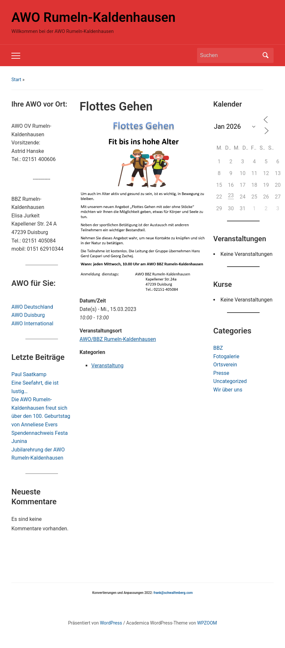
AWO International (32, 323)
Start (16, 79)
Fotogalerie (226, 356)
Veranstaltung (107, 365)
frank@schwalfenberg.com (172, 593)
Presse (221, 373)
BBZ (218, 348)
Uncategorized (230, 381)
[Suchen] (229, 55)
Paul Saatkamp (28, 374)
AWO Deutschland (32, 307)
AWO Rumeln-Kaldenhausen (93, 17)
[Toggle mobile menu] (15, 56)
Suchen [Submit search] (265, 55)
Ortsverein (225, 364)
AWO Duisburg (28, 315)
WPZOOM (207, 623)
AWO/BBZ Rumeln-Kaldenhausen (117, 339)
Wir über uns (227, 390)
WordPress (111, 623)
